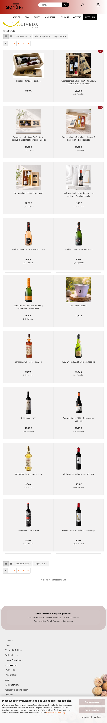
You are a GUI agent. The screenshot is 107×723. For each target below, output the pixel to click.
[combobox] (23, 36)
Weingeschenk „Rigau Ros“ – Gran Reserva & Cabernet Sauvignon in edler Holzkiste (28, 138)
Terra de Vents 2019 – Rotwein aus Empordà (78, 419)
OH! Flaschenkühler (78, 306)
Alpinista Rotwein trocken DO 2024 (78, 474)
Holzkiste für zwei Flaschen (28, 81)
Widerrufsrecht (12, 685)
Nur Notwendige (92, 710)
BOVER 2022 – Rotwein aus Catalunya (78, 530)
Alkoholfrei (51, 17)
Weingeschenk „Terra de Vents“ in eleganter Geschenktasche (78, 194)
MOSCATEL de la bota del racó (28, 474)
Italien (37, 17)
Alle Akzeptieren (92, 702)
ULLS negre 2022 (28, 418)
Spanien (16, 17)
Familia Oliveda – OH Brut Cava (79, 249)
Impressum (10, 670)
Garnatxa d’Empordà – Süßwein (28, 362)
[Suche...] (65, 4)
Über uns (90, 17)
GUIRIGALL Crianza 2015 (28, 530)
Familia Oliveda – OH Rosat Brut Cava (28, 249)
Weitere (77, 17)
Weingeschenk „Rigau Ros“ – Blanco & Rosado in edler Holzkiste (78, 138)
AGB (7, 680)
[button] (82, 5)
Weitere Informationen (92, 717)
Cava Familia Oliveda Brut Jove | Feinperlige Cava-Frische (28, 307)
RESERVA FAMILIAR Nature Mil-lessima (78, 362)
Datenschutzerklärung (55, 713)
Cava (27, 17)
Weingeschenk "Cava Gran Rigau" (28, 193)
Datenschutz (10, 675)
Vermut (65, 17)
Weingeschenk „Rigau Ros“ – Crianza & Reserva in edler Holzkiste (78, 82)
